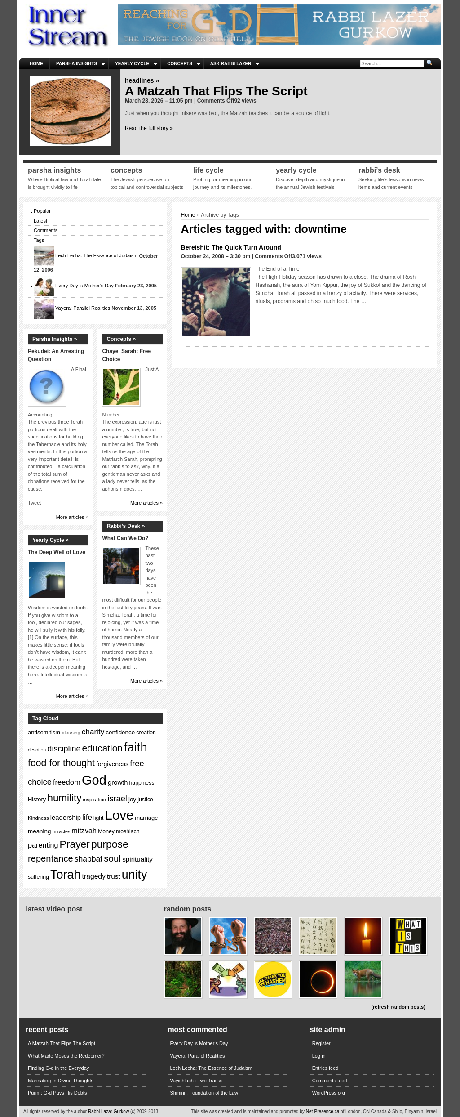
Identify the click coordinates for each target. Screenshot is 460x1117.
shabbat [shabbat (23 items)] (89, 858)
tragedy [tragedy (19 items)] (94, 876)
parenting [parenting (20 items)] (43, 845)
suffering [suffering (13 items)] (38, 877)
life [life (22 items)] (87, 817)
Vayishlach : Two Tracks (196, 1080)
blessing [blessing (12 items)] (71, 732)
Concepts (183, 64)
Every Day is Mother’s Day (84, 285)
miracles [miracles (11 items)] (62, 831)
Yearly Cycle (136, 64)
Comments (46, 230)
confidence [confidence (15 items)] (120, 732)
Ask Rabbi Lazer (234, 64)
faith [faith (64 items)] (135, 747)
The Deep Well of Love (56, 552)
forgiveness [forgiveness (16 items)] (112, 764)
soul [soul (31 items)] (112, 858)
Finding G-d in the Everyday (58, 1068)
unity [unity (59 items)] (134, 874)
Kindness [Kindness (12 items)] (38, 818)
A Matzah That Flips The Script (216, 91)
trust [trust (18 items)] (113, 876)
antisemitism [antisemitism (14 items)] (44, 732)
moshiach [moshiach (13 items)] (128, 831)
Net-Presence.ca (323, 1111)
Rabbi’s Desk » (125, 526)
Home (36, 63)
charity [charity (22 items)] (93, 732)
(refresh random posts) (398, 1007)
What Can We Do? (125, 538)
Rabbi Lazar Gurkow (109, 1111)
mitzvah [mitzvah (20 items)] (84, 831)
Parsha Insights (80, 64)
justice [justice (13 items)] (145, 799)
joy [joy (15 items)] (132, 799)
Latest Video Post (54, 909)
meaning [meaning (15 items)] (39, 831)
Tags (39, 240)
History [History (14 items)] (37, 799)
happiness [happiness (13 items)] (142, 783)
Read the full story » (149, 128)
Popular (42, 211)
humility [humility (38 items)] (64, 798)
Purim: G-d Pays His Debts (57, 1092)
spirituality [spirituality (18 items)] (137, 859)
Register (321, 1043)
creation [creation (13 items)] (146, 732)
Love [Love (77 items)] (119, 815)
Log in (319, 1056)
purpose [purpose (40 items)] (109, 844)
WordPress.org (328, 1092)
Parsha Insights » (54, 339)
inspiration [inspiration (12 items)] (94, 799)
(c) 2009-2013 (144, 1111)
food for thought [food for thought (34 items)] (61, 763)
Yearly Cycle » (50, 540)
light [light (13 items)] (98, 818)
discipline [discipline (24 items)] (63, 748)
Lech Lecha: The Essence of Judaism (96, 256)
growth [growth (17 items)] (118, 782)
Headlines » (142, 80)
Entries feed (325, 1068)
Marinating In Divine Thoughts (60, 1080)
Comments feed (329, 1080)
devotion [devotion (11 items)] (37, 749)
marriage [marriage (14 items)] (146, 817)
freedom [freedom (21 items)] (66, 782)
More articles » (72, 517)
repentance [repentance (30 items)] (50, 858)
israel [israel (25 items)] (117, 798)
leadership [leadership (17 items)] (65, 817)
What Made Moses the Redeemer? (66, 1056)
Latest (40, 220)
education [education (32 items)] (102, 748)
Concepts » (121, 339)
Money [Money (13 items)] (106, 831)
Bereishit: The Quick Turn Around (231, 247)
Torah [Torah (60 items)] (65, 874)
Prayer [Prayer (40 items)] (75, 844)
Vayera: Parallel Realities (82, 308)
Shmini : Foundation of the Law (204, 1092)
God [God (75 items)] (94, 780)
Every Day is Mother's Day (199, 1043)
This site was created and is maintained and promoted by (248, 1111)
